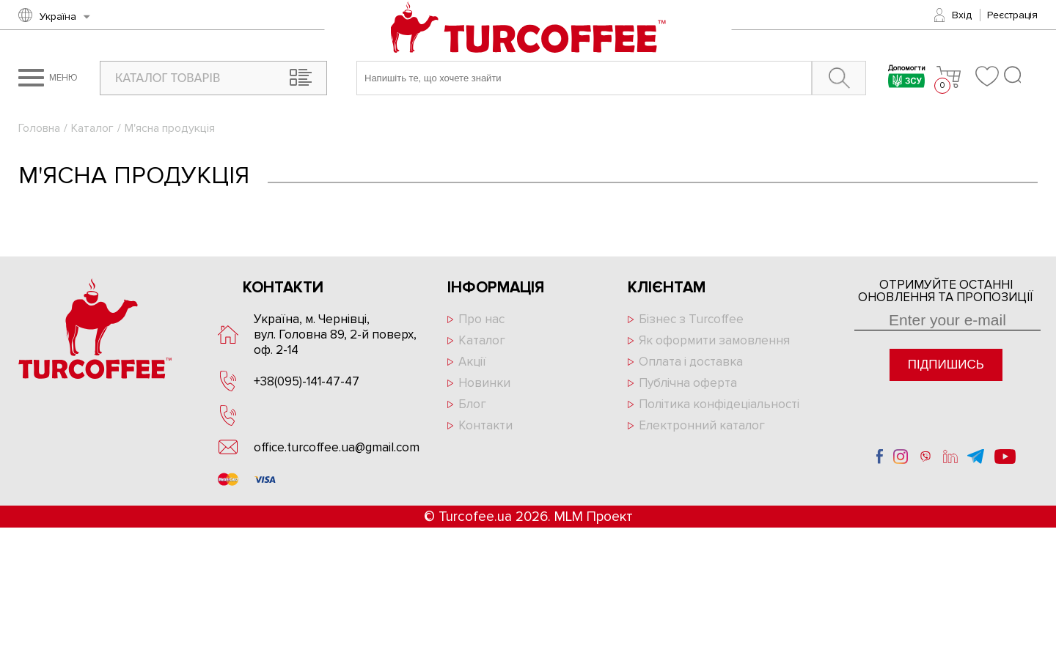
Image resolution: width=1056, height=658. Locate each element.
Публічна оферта (688, 383)
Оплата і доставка (691, 361)
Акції (472, 361)
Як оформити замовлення (714, 340)
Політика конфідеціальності (719, 404)
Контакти (485, 425)
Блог (472, 404)
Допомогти (906, 78)
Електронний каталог (702, 425)
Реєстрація (1012, 15)
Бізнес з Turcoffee (691, 319)
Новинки (484, 383)
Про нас (481, 319)
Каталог (92, 128)
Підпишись (946, 364)
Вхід (962, 15)
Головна (39, 128)
